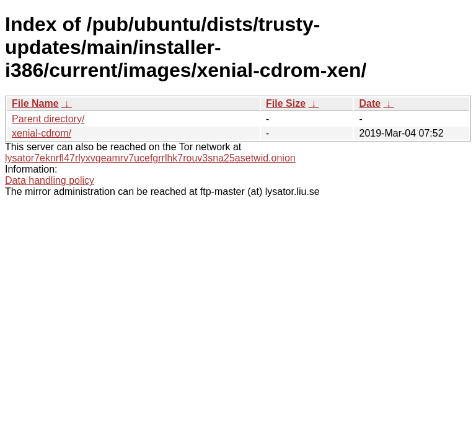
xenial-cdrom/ (41, 133)
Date (370, 103)
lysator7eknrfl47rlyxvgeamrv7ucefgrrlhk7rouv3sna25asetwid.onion (150, 158)
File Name (35, 103)
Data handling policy (49, 180)
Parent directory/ (48, 119)
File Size (286, 103)
